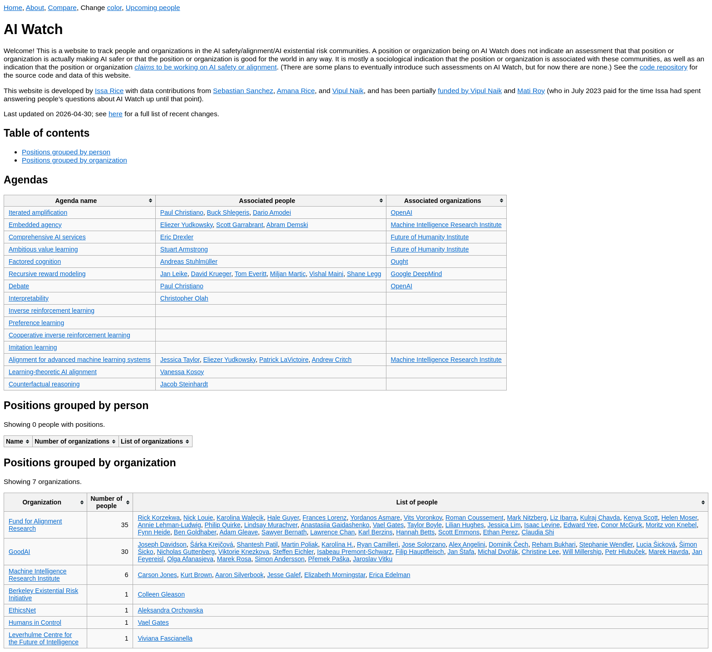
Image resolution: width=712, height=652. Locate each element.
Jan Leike (174, 273)
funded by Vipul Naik (470, 90)
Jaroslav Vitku (372, 559)
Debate (19, 286)
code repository (663, 67)
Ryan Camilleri (377, 544)
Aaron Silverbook (239, 574)
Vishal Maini (326, 273)
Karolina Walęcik (240, 517)
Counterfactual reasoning (44, 384)
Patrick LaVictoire (284, 359)
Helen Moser (679, 517)
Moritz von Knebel (671, 525)
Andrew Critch (331, 359)
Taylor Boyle (424, 525)
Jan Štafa (460, 551)
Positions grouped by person (66, 152)
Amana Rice (296, 90)
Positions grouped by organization (74, 160)
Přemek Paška (329, 559)
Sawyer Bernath (284, 532)
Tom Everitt (251, 273)
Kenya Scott (640, 517)
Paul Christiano (181, 212)
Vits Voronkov (423, 517)
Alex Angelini (467, 544)
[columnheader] (80, 200)
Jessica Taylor (180, 359)
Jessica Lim (503, 525)
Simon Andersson (280, 559)
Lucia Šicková (655, 544)
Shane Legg (364, 273)
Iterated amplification (38, 212)
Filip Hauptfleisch (420, 551)
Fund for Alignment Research (35, 525)
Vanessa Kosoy (182, 371)
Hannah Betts (415, 532)
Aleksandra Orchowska (170, 610)
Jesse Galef (284, 574)
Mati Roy (531, 90)
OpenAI (401, 212)
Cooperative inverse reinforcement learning (69, 335)
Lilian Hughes (464, 525)
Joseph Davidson (162, 544)
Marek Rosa (234, 559)
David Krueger (211, 273)
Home (13, 7)
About (35, 7)
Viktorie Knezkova (243, 551)
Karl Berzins (375, 532)
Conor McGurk (621, 525)
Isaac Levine (542, 525)
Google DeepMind (416, 273)
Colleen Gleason (161, 594)
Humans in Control (35, 622)
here (116, 114)
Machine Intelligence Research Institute (446, 224)
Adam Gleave (238, 532)
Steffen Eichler (292, 551)
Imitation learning (33, 347)
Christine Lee (540, 551)
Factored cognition (35, 261)
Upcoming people (153, 7)
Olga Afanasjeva (190, 559)
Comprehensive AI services (47, 237)
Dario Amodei (272, 212)
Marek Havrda (668, 551)
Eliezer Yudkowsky (186, 224)
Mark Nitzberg (526, 517)
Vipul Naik (348, 90)
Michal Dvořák (498, 551)
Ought (399, 261)
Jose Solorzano (424, 544)
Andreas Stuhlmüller (189, 261)
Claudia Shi (538, 532)
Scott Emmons (459, 532)
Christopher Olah (184, 298)
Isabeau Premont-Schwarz (354, 551)
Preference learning (36, 322)
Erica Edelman (389, 574)
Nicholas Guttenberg (186, 551)
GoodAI (19, 551)
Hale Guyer (283, 517)
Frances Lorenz (324, 517)
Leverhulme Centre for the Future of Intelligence (44, 638)
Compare (62, 7)
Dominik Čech (508, 544)
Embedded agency (35, 224)
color (114, 7)
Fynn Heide (154, 532)
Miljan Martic (288, 273)
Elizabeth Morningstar (335, 574)
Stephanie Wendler (606, 544)
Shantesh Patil (257, 544)
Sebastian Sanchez (243, 90)
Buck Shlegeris (228, 212)
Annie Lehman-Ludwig (169, 525)
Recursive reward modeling (47, 273)
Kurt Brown (196, 574)
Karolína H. (337, 544)
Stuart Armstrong (184, 249)
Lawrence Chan (332, 532)
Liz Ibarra (563, 517)
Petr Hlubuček (625, 551)
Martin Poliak (299, 544)
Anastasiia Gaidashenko (335, 525)
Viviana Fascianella (165, 638)
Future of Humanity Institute (430, 237)
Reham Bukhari (554, 544)
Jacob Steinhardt (184, 384)
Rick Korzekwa (159, 517)
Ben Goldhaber (195, 532)
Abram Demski (287, 224)
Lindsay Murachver (271, 525)
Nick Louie (198, 517)
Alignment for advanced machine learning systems (80, 359)
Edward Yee (581, 525)
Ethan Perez (500, 532)
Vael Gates (388, 525)
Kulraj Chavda (600, 517)
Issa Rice (109, 90)
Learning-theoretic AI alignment (53, 371)
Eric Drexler (176, 237)
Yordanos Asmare (375, 517)
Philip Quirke (223, 525)
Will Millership (582, 551)
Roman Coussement (474, 517)
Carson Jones (157, 574)
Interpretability (29, 298)
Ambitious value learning (43, 249)
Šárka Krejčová (211, 544)
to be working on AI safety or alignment (205, 67)
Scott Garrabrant (239, 224)
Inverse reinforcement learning (51, 310)
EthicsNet (22, 610)
